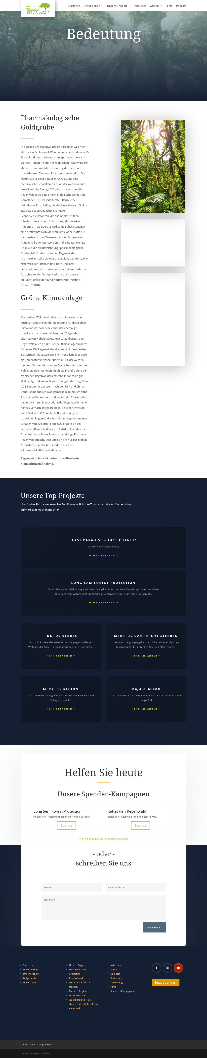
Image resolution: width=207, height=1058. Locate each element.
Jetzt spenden (165, 982)
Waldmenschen (77, 995)
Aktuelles (140, 6)
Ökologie (115, 973)
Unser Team (30, 982)
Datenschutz (28, 1044)
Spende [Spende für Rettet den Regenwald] (140, 825)
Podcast (181, 6)
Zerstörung (116, 982)
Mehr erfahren (102, 555)
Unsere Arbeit (31, 973)
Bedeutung (116, 978)
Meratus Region (78, 991)
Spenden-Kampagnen (122, 991)
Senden (154, 927)
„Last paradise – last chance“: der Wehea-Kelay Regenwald (83, 1004)
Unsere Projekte (117, 6)
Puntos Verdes (77, 978)
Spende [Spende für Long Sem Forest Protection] (66, 825)
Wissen (154, 6)
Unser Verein (92, 6)
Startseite (74, 6)
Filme (169, 6)
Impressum (45, 1044)
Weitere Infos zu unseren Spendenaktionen (103, 838)
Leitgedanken (30, 978)
